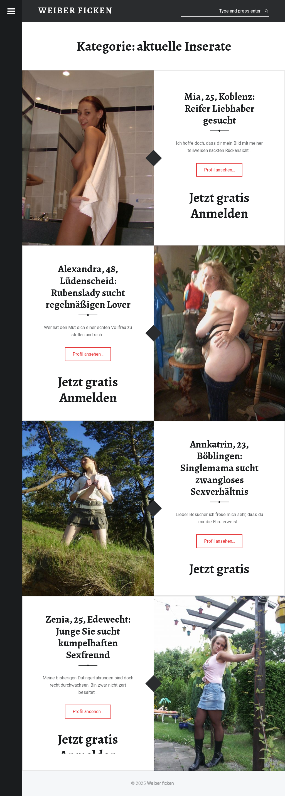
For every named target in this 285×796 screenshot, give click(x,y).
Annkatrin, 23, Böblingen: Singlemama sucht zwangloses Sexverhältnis (219, 468)
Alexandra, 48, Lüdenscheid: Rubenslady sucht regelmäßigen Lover (88, 286)
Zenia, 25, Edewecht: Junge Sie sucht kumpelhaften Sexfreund (88, 637)
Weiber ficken (160, 783)
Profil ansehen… (223, 171)
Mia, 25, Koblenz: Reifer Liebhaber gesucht (219, 108)
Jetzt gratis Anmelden (219, 205)
